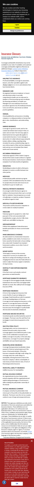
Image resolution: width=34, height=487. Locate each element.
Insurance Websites (10, 437)
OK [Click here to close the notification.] (17, 484)
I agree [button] (17, 24)
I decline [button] (17, 27)
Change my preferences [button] (17, 30)
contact (29, 431)
